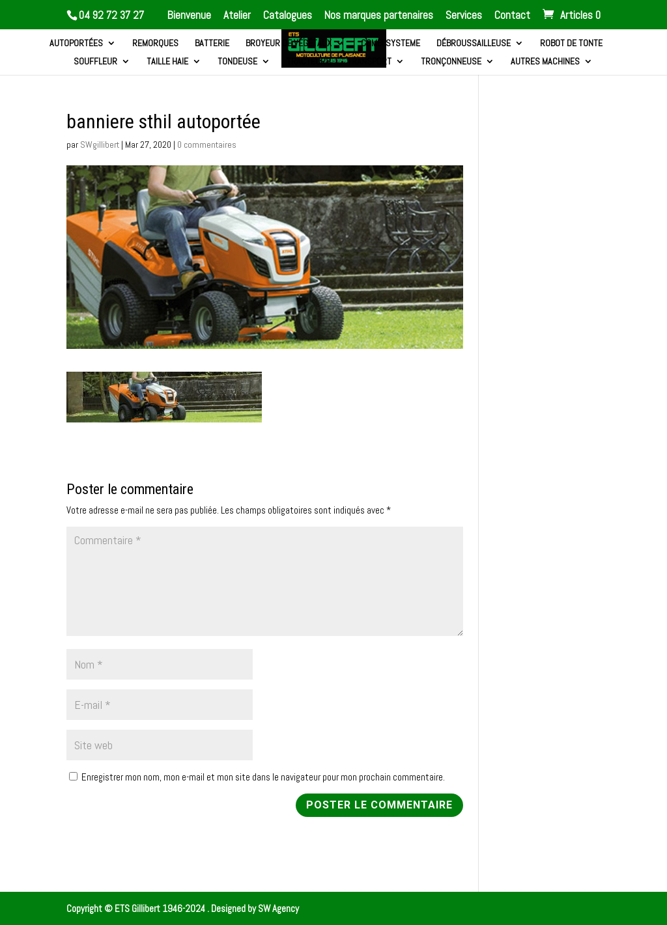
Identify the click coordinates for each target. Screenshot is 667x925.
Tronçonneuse (451, 62)
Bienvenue (189, 16)
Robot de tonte (571, 43)
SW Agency (278, 908)
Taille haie (167, 62)
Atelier (237, 16)
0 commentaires (206, 144)
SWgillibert (99, 144)
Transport (369, 62)
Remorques (155, 43)
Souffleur (95, 62)
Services (464, 16)
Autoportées (76, 43)
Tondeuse (237, 62)
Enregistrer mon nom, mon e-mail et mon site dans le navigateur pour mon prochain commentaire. (263, 777)
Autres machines (545, 62)
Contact (512, 16)
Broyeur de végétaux (289, 43)
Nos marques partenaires (378, 16)
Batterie (212, 43)
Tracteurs (309, 62)
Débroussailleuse (473, 43)
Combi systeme (390, 43)
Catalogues (287, 16)
